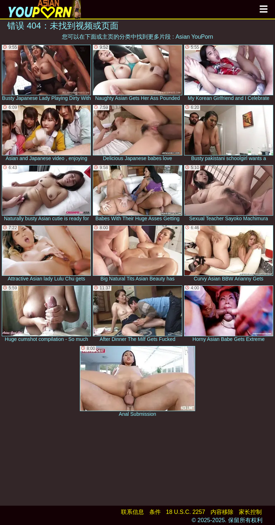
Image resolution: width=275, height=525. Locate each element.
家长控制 (250, 512)
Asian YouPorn (194, 37)
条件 (155, 512)
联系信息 (132, 512)
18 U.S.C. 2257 (185, 512)
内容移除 (222, 512)
